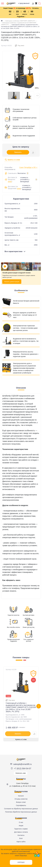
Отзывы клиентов (21, 799)
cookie (15, 849)
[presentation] (38, 706)
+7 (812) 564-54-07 (22, 768)
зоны (10, 181)
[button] (37, 95)
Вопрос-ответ (21, 802)
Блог (21, 838)
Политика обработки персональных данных (21, 812)
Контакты (21, 835)
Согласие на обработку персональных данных (21, 809)
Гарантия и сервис (21, 829)
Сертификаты (21, 805)
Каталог (21, 796)
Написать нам (20, 773)
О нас (21, 822)
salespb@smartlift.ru (22, 764)
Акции (21, 825)
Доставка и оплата (21, 832)
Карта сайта (21, 841)
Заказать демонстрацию (11, 281)
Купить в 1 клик (12, 159)
